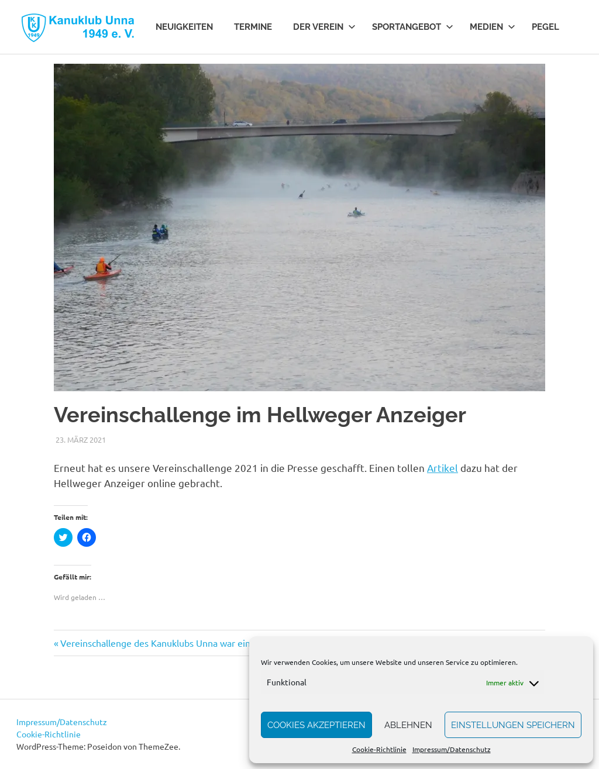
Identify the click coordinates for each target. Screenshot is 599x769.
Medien (492, 27)
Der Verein (324, 27)
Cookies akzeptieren (316, 725)
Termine (253, 27)
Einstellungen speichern (513, 725)
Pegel (545, 27)
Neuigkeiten (184, 27)
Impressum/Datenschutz (451, 749)
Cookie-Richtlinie (379, 749)
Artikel (442, 467)
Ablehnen (408, 725)
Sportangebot (412, 27)
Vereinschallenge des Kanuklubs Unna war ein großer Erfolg (184, 643)
